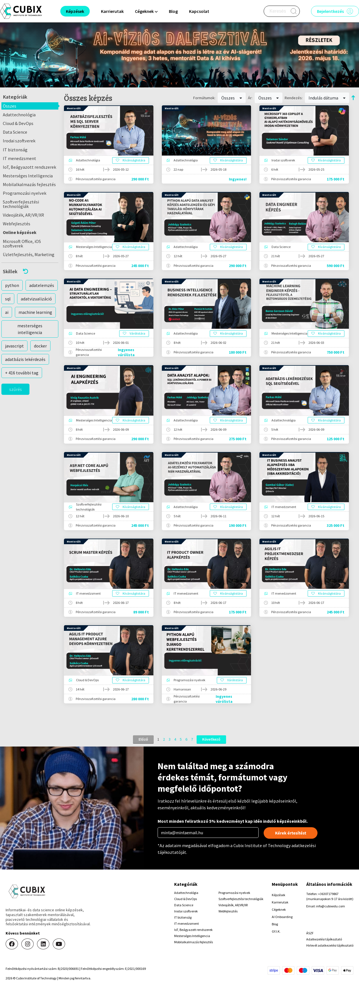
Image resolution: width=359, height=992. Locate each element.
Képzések (278, 895)
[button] (29, 271)
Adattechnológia (19, 114)
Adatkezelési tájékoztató (324, 939)
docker (40, 346)
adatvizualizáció (36, 299)
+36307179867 (328, 894)
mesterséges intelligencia (29, 329)
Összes (9, 106)
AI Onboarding (282, 917)
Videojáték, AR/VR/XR (23, 215)
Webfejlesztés (16, 223)
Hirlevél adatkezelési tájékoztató (329, 945)
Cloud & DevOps (18, 123)
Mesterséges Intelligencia (28, 176)
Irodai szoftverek (19, 140)
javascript (14, 346)
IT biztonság (15, 149)
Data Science (15, 132)
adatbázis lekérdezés (25, 359)
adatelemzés (41, 285)
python (12, 285)
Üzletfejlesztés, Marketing (28, 254)
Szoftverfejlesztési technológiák (21, 204)
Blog (173, 11)
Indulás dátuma (327, 98)
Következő (211, 739)
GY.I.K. (276, 931)
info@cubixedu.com (330, 906)
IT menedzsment (19, 158)
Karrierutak (112, 11)
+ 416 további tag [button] (21, 373)
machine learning (35, 312)
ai (6, 312)
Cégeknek (279, 909)
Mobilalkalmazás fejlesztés (29, 184)
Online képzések (19, 232)
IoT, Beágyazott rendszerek (29, 167)
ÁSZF (310, 933)
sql (8, 299)
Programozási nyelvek (24, 193)
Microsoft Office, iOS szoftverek (22, 243)
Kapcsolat (199, 11)
